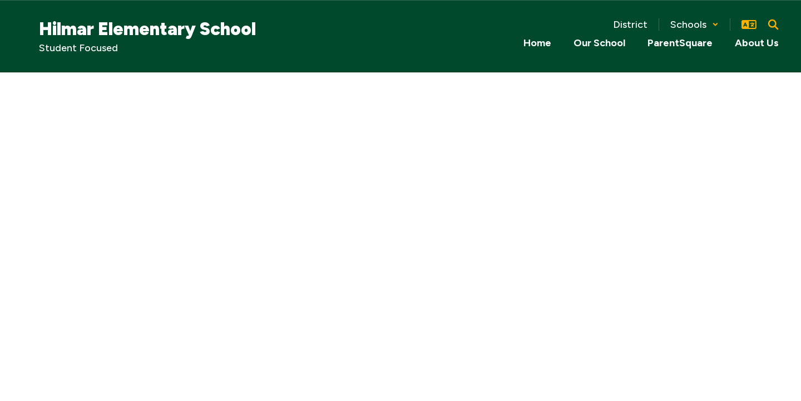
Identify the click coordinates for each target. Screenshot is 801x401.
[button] (694, 24)
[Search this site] (773, 24)
